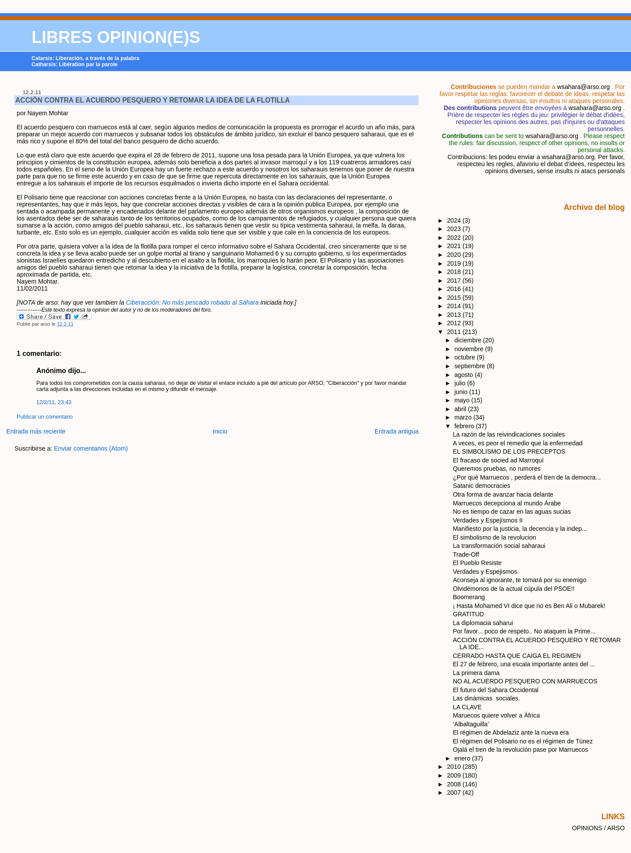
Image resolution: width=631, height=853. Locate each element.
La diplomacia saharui (483, 622)
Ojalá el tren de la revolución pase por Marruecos (520, 749)
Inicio (220, 431)
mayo (462, 400)
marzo (463, 417)
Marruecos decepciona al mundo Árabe (507, 503)
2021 (455, 245)
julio (460, 383)
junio (461, 391)
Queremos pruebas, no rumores (496, 468)
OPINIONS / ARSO (598, 828)
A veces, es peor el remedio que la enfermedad (517, 443)
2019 (455, 263)
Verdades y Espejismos (485, 571)
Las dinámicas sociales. (486, 698)
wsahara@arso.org (583, 86)
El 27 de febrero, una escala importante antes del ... (524, 664)
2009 (455, 775)
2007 (455, 792)
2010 (455, 766)
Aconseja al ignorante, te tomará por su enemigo (519, 579)
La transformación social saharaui (499, 545)
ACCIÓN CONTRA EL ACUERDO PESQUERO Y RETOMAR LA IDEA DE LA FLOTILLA (152, 100)
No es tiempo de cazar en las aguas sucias (512, 511)
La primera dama (476, 672)
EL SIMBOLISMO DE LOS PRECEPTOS (509, 451)
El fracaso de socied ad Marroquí (498, 460)
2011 (455, 331)
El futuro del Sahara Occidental (496, 689)
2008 (455, 784)
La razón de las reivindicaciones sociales (509, 434)
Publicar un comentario (45, 417)
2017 (455, 280)
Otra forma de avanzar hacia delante (503, 494)
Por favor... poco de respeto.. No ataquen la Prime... (524, 631)
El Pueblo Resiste (477, 562)
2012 (455, 323)
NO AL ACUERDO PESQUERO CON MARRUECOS (525, 681)
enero (463, 758)
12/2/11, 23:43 (53, 402)
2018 (455, 271)
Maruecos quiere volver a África (496, 715)
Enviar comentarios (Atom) (91, 448)
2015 (455, 297)
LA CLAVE (467, 707)
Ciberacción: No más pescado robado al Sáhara (192, 302)
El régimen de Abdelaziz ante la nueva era (511, 732)
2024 (455, 220)
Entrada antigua (397, 431)
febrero (465, 426)
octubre (465, 357)
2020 (455, 254)
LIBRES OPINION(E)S (116, 37)
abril (461, 408)
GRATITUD (468, 614)
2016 (455, 288)
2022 (455, 237)
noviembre (469, 348)
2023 (455, 228)
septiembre (470, 366)
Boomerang (469, 597)
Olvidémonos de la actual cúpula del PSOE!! (513, 588)
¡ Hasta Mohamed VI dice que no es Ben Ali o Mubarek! (529, 605)
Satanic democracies (481, 485)
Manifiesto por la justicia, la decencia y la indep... (520, 528)
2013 (455, 314)
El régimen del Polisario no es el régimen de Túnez (522, 741)
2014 (455, 305)
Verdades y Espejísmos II (487, 520)
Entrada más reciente (35, 431)
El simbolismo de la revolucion (494, 537)
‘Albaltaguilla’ (471, 724)
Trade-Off (466, 554)
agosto (464, 374)
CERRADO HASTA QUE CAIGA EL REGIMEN (517, 655)
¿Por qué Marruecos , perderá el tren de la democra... (527, 477)
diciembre (468, 340)
